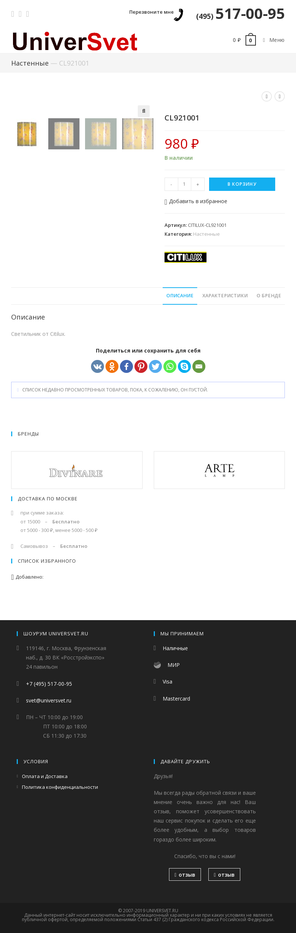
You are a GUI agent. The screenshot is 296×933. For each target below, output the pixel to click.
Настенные (30, 63)
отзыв (185, 874)
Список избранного (47, 572)
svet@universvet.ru (48, 700)
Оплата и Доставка (45, 776)
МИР (173, 665)
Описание (179, 307)
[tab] (180, 307)
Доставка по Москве (48, 510)
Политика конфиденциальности (60, 787)
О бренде (269, 307)
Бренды (28, 445)
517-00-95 (240, 13)
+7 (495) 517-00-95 (49, 683)
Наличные (175, 648)
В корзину (242, 184)
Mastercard (176, 698)
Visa (167, 681)
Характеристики (225, 307)
